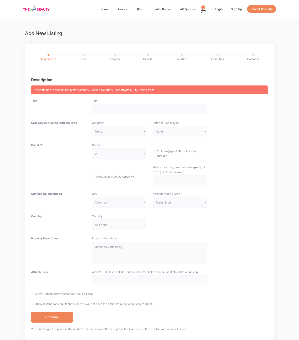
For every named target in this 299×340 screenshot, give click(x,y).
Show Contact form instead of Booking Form (64, 293)
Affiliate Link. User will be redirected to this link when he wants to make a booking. (145, 272)
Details (147, 59)
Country (36, 216)
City (94, 193)
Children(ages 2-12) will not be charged (177, 153)
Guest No (37, 145)
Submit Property (261, 9)
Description (48, 59)
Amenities (217, 59)
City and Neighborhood (46, 193)
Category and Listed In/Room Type (54, 122)
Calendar (253, 59)
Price (83, 59)
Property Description (45, 238)
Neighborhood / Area (166, 193)
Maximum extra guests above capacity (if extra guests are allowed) (179, 169)
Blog (140, 9)
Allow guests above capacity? (115, 176)
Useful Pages (161, 9)
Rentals (123, 9)
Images (115, 59)
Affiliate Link (39, 272)
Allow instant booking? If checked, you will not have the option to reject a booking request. (94, 304)
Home (104, 9)
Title (34, 100)
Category (98, 122)
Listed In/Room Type (166, 122)
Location (181, 59)
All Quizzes (188, 9)
